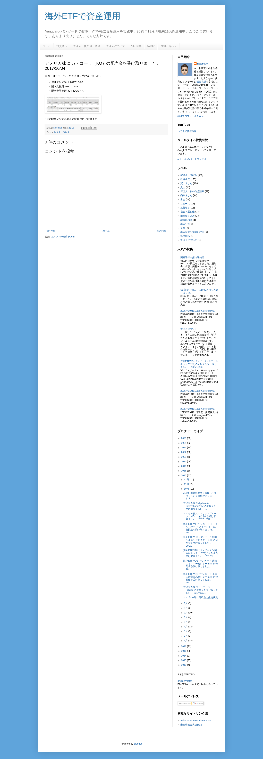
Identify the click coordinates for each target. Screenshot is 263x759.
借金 (182, 228)
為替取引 (185, 207)
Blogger (138, 743)
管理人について (115, 46)
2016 (184, 646)
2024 (184, 443)
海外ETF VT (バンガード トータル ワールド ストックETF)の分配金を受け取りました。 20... (200, 528)
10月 (187, 488)
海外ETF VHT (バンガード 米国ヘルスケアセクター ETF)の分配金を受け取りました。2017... (200, 541)
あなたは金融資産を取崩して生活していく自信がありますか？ (200, 495)
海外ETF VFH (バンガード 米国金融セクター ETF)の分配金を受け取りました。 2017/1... (200, 553)
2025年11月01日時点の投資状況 (197, 390)
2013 (184, 660)
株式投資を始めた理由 (192, 231)
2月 (186, 635)
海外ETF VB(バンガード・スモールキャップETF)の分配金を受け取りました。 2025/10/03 (199, 364)
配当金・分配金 (62, 132)
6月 (186, 617)
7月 (186, 612)
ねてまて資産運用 (187, 131)
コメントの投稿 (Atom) (63, 236)
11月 (187, 484)
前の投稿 (161, 230)
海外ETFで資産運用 (83, 16)
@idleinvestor (184, 681)
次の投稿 (50, 230)
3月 (186, 631)
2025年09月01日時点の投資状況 (197, 409)
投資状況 (61, 46)
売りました (186, 195)
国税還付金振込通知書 (192, 257)
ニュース (185, 203)
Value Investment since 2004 (195, 720)
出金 (182, 199)
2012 (184, 665)
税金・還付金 (187, 211)
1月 (186, 640)
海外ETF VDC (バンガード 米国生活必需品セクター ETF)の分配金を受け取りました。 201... (200, 578)
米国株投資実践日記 (191, 724)
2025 (184, 438)
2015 (184, 651)
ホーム (47, 46)
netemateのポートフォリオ (191, 159)
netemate (202, 63)
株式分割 (185, 223)
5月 (186, 622)
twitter (151, 45)
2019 (184, 466)
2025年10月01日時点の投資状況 (197, 310)
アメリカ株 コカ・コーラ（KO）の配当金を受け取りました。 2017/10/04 (200, 590)
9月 (186, 603)
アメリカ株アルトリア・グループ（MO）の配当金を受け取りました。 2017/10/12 (200, 516)
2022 (184, 452)
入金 (182, 187)
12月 (187, 479)
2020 (184, 461)
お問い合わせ (168, 46)
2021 (184, 457)
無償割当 (185, 236)
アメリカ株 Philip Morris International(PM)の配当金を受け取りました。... (199, 506)
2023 (184, 447)
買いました (186, 183)
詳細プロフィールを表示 (190, 116)
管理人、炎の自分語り (86, 46)
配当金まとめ (187, 215)
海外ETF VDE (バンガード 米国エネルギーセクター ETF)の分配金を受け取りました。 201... (200, 565)
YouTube (136, 45)
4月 (186, 626)
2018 (184, 470)
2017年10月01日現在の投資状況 (200, 597)
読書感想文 (186, 219)
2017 (184, 475)
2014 (184, 655)
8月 (186, 608)
